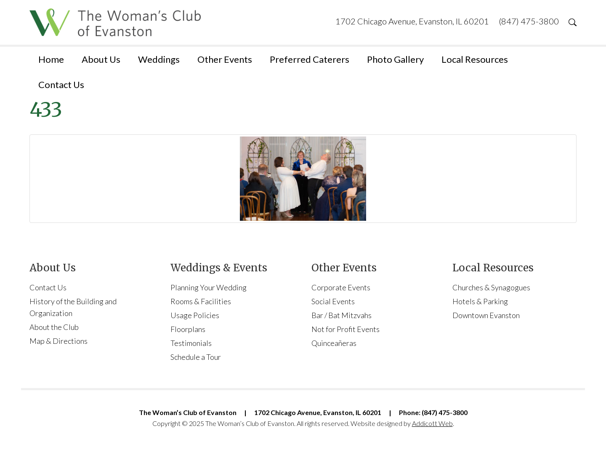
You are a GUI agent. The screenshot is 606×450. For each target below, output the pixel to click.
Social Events (333, 301)
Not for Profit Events (345, 329)
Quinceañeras (333, 343)
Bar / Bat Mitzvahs (341, 315)
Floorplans (187, 329)
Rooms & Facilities (200, 301)
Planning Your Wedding (208, 287)
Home (51, 59)
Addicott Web (432, 423)
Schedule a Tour (195, 357)
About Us (101, 59)
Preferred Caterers (309, 59)
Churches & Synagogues (491, 287)
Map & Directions (58, 341)
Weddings (159, 59)
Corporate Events (340, 287)
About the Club (54, 327)
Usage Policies (194, 315)
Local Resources (474, 59)
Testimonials (191, 343)
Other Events (224, 59)
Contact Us (61, 84)
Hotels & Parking (480, 301)
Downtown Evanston (486, 315)
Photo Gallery (395, 59)
